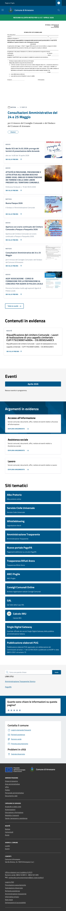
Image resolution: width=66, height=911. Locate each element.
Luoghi (7, 845)
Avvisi (7, 835)
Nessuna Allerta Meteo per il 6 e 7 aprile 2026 (33, 17)
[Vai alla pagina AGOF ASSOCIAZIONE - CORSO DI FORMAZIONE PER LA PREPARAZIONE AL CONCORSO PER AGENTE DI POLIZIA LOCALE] (13, 293)
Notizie (7, 829)
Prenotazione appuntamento (15, 885)
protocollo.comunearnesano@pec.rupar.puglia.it (26, 877)
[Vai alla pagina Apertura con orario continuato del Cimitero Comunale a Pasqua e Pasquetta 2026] (13, 239)
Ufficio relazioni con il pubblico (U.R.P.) (18, 872)
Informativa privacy (12, 896)
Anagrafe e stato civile (13, 806)
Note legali (9, 899)
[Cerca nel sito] (58, 10)
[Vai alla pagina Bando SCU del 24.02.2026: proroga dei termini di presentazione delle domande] (13, 158)
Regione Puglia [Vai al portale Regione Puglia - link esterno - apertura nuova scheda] (10, 3)
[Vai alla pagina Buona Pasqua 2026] (13, 213)
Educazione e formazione (14, 812)
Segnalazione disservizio (14, 888)
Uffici (7, 787)
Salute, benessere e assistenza (16, 818)
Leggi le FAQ (9, 882)
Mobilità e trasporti (12, 815)
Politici (7, 790)
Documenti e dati (11, 795)
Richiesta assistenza (12, 891)
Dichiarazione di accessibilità (15, 902)
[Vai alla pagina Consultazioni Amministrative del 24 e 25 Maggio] (13, 265)
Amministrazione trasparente (15, 893)
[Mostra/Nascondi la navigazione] (2, 10)
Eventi (7, 848)
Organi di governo (11, 781)
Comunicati (9, 832)
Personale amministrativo (14, 793)
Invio (56, 672)
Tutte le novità (14, 306)
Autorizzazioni (10, 809)
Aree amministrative (12, 784)
